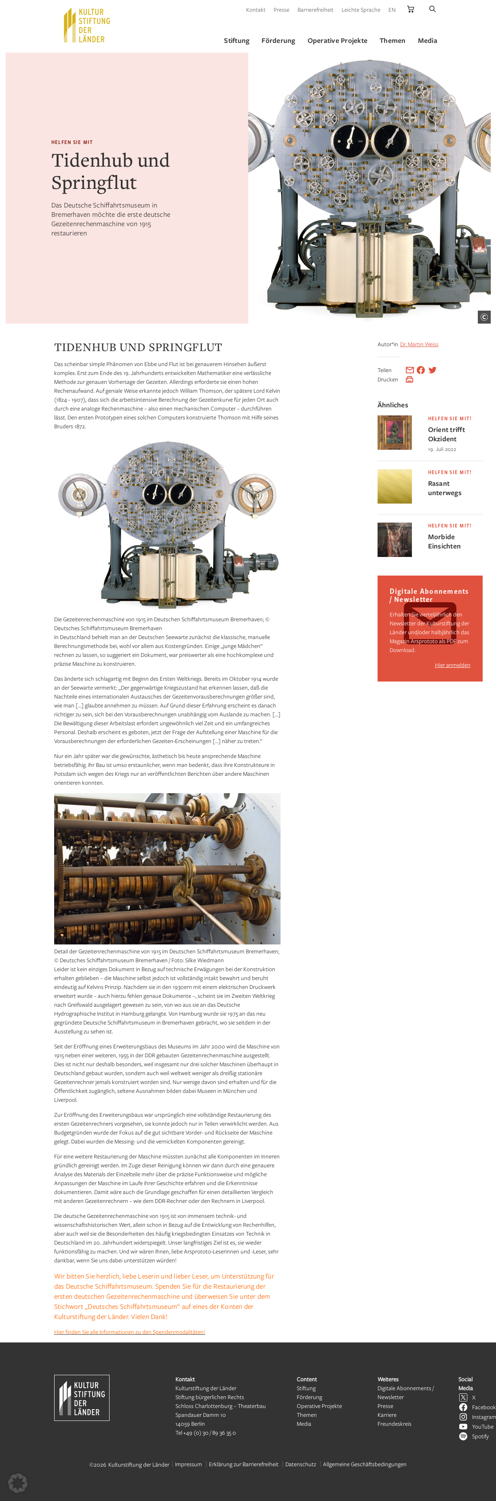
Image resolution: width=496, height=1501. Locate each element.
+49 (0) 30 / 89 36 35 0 (209, 1432)
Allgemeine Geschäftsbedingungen (365, 1464)
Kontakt (256, 9)
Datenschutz (300, 1464)
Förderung (309, 1397)
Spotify (480, 1436)
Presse (281, 9)
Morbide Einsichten (444, 541)
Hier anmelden (453, 665)
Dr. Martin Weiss (419, 344)
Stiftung (306, 1388)
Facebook (484, 1407)
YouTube (483, 1426)
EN (392, 9)
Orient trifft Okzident (446, 434)
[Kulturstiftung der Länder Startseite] (87, 25)
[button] (18, 1483)
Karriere (387, 1414)
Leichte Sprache (361, 9)
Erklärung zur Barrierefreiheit (244, 1464)
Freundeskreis (395, 1423)
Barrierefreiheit (315, 9)
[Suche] (432, 9)
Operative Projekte (319, 1406)
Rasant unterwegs (445, 487)
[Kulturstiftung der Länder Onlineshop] (411, 9)
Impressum (188, 1464)
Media (304, 1423)
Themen (307, 1414)
